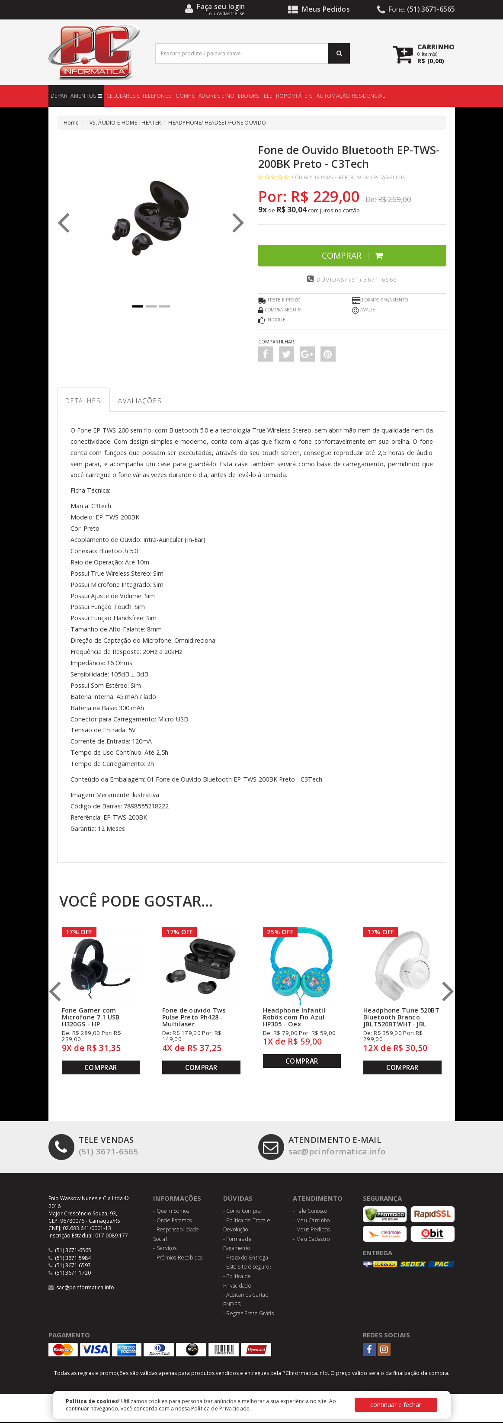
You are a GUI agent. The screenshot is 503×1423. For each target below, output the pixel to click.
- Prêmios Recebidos (178, 1258)
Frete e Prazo (279, 300)
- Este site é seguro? (247, 1267)
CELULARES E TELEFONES (138, 95)
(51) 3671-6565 (93, 1147)
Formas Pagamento (380, 300)
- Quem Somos (171, 1211)
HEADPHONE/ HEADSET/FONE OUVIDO (217, 122)
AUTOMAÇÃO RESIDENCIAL (351, 95)
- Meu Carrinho (311, 1220)
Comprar (352, 255)
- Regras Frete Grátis (248, 1314)
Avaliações (143, 401)
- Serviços (164, 1249)
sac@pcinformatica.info (324, 1147)
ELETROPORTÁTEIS (288, 95)
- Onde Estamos (172, 1220)
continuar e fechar (395, 1405)
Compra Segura (280, 310)
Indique (271, 320)
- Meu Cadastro (311, 1240)
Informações (177, 1199)
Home (71, 122)
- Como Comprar (243, 1211)
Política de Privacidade (220, 1408)
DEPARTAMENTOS (77, 95)
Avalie (363, 310)
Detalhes (84, 401)
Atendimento (318, 1199)
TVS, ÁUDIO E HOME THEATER (124, 122)
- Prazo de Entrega (245, 1258)
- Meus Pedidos (311, 1230)
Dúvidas (238, 1199)
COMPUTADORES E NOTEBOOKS (217, 95)
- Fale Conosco (310, 1211)
